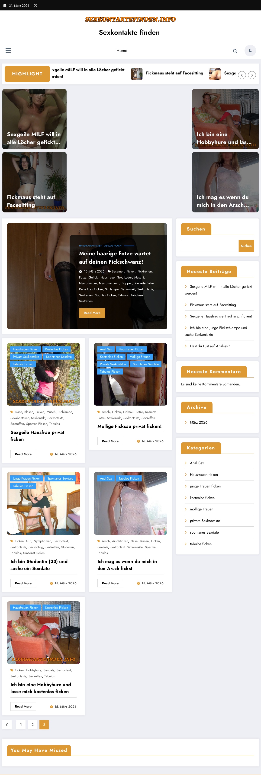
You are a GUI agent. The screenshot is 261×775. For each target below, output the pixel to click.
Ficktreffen (145, 271)
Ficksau (128, 412)
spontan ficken (105, 295)
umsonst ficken (34, 553)
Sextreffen (86, 295)
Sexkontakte (145, 289)
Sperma (150, 547)
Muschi (139, 277)
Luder (128, 277)
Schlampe (112, 289)
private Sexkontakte (26, 356)
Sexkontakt (128, 289)
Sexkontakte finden (129, 32)
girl (28, 541)
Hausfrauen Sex (111, 277)
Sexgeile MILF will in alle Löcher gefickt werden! (94, 73)
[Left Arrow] (242, 75)
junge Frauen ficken (26, 478)
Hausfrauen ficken (90, 245)
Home (121, 51)
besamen (118, 271)
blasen (28, 412)
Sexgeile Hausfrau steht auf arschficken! (221, 316)
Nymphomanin (109, 283)
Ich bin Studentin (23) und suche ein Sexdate (39, 565)
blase (18, 412)
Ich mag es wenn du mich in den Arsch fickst (223, 201)
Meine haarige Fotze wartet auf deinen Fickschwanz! (115, 257)
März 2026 (198, 422)
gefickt (93, 277)
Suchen (196, 229)
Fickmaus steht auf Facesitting (183, 73)
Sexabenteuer (19, 418)
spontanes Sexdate (59, 356)
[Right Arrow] (252, 75)
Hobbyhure (33, 670)
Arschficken (120, 541)
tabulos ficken (112, 245)
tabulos (123, 295)
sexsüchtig (36, 547)
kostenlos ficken (56, 349)
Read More (92, 313)
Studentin (67, 547)
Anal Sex (106, 349)
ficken (130, 271)
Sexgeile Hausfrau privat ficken (37, 436)
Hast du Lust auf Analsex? (210, 346)
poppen (127, 283)
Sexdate (102, 547)
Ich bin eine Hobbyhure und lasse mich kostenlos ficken (225, 138)
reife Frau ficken (91, 289)
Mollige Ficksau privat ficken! (129, 426)
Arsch (106, 412)
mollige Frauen (140, 356)
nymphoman (88, 283)
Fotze (82, 277)
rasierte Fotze (144, 283)
